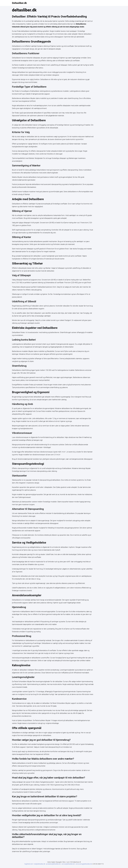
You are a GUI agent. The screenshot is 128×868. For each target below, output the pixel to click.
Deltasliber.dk (19, 3)
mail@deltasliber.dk (39, 864)
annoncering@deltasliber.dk (84, 864)
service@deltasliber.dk (68, 864)
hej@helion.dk (28, 864)
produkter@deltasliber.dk (53, 864)
